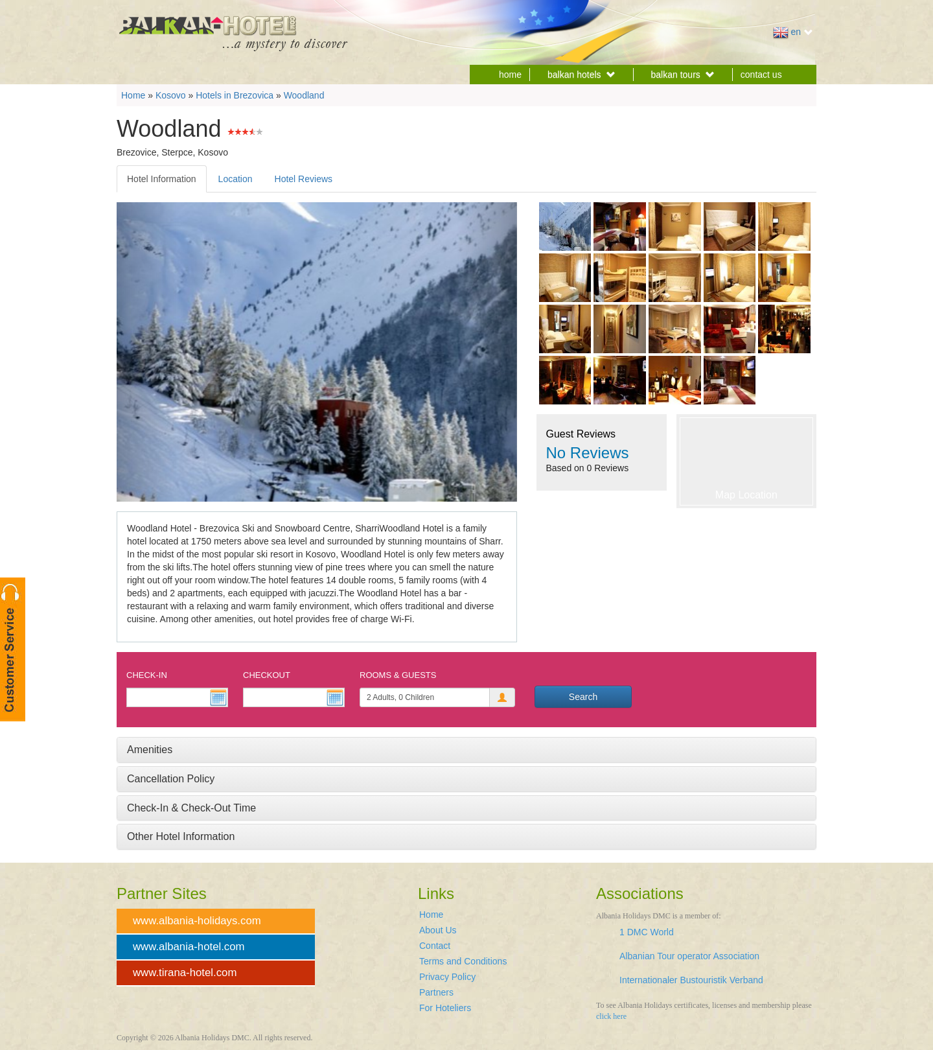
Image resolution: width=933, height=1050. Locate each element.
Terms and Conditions (463, 961)
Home (133, 95)
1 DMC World (646, 932)
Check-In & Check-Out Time (191, 807)
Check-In (146, 675)
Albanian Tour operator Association (689, 956)
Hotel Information (161, 179)
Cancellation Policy (170, 778)
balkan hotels (581, 74)
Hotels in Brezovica (234, 95)
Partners (436, 992)
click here (611, 1016)
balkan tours (683, 74)
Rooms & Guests (398, 675)
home (510, 74)
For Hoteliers (445, 1008)
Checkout (266, 675)
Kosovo (171, 95)
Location (235, 179)
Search (583, 697)
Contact (434, 945)
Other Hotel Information (181, 836)
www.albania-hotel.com (189, 946)
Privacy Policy (447, 977)
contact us (761, 74)
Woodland (304, 95)
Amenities (149, 749)
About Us (438, 930)
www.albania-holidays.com (197, 921)
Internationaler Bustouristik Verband (691, 980)
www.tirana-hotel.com (184, 972)
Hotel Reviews (303, 179)
